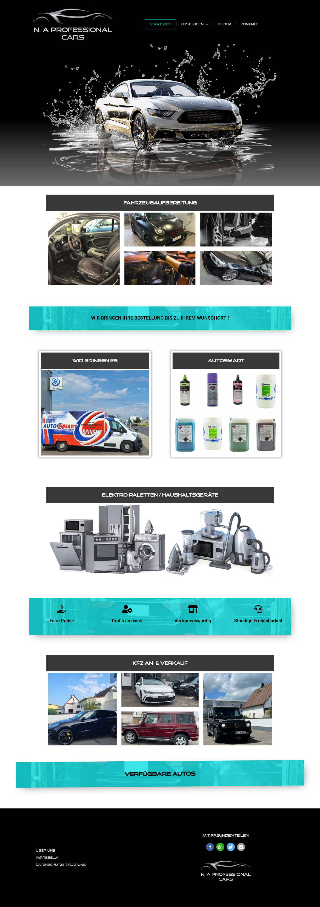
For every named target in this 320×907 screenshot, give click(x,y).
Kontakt (249, 24)
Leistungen (194, 24)
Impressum (47, 857)
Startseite (160, 24)
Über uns (45, 850)
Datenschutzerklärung (61, 865)
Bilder (224, 24)
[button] (210, 847)
